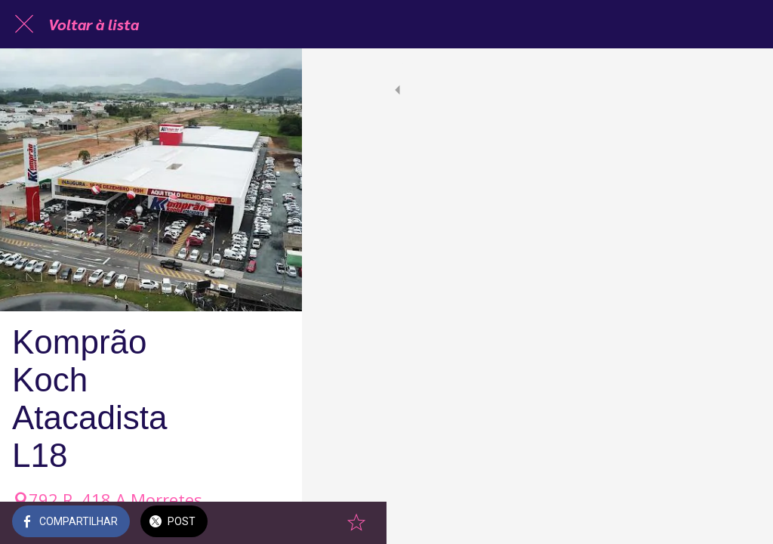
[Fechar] (24, 24)
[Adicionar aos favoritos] (743, 523)
